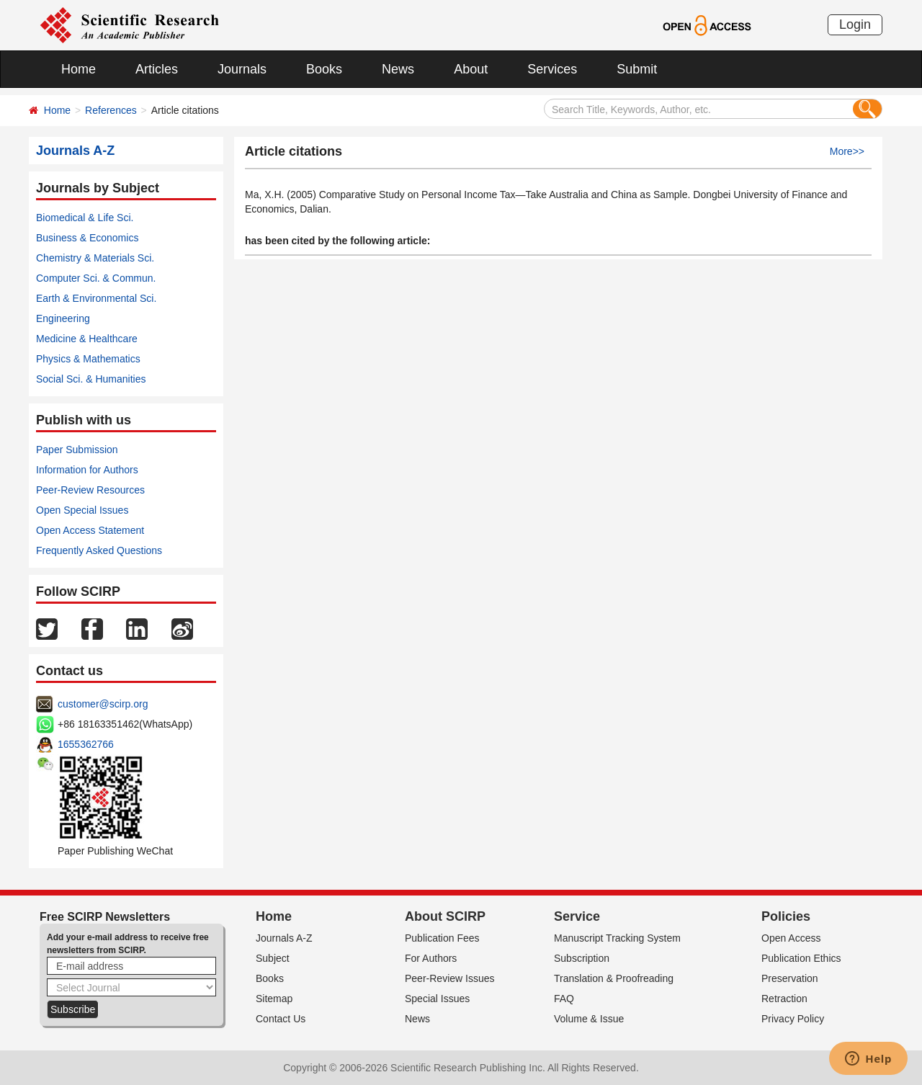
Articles (156, 69)
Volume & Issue (589, 1018)
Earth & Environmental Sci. (96, 298)
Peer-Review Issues (450, 978)
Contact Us (280, 1018)
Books (324, 69)
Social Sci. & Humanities (91, 379)
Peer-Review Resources (90, 490)
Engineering (63, 318)
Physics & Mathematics (88, 359)
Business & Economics (87, 238)
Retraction (784, 998)
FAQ (564, 998)
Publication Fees (442, 938)
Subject (273, 958)
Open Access (791, 938)
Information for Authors (87, 469)
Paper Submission (77, 449)
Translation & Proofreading (613, 978)
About (471, 69)
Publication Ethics (801, 958)
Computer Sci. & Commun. (96, 278)
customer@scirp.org (103, 704)
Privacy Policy (792, 1018)
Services (552, 69)
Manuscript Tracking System (617, 938)
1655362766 (86, 744)
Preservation (789, 978)
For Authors (431, 958)
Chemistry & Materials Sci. (95, 258)
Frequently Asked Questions (99, 550)
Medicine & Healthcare (87, 338)
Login (855, 24)
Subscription (581, 958)
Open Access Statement (90, 530)
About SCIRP (445, 916)
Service (577, 916)
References (111, 110)
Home (78, 69)
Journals (242, 69)
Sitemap (274, 998)
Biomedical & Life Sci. (84, 217)
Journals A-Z (284, 938)
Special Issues (437, 998)
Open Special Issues (82, 510)
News (398, 69)
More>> (847, 151)
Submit (637, 69)
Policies (785, 916)
